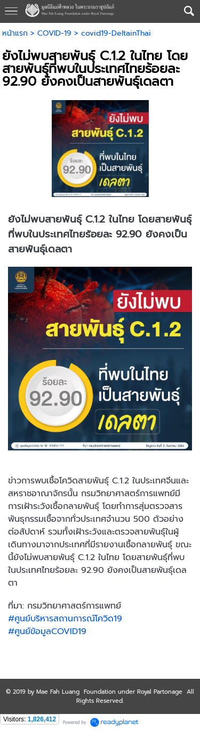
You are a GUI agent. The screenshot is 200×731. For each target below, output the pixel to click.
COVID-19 (54, 33)
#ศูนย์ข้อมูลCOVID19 (47, 631)
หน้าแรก (15, 33)
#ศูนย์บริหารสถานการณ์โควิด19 (65, 618)
